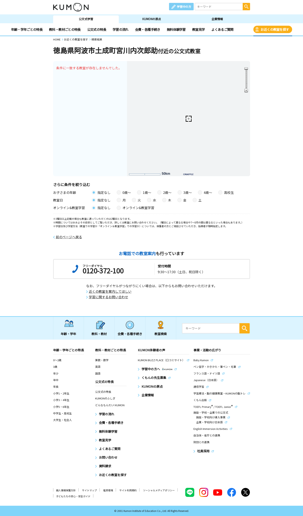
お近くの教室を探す (275, 29)
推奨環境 (108, 490)
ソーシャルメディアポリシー (159, 490)
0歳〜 (126, 192)
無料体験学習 (176, 29)
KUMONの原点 (151, 19)
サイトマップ (89, 490)
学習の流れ (120, 29)
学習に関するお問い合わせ (108, 297)
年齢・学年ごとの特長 (27, 29)
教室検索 (160, 334)
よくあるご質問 (222, 29)
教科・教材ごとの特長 (65, 29)
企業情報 (217, 19)
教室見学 (198, 29)
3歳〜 (187, 192)
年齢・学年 (68, 334)
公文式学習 (86, 19)
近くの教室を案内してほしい (110, 291)
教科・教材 (99, 334)
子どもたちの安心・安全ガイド (73, 496)
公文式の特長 (96, 29)
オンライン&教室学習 (138, 207)
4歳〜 (208, 192)
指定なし (104, 192)
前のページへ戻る (69, 237)
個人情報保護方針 (66, 490)
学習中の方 (184, 7)
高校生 (229, 192)
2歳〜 (167, 192)
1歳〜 (147, 192)
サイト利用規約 (128, 490)
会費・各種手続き (147, 29)
